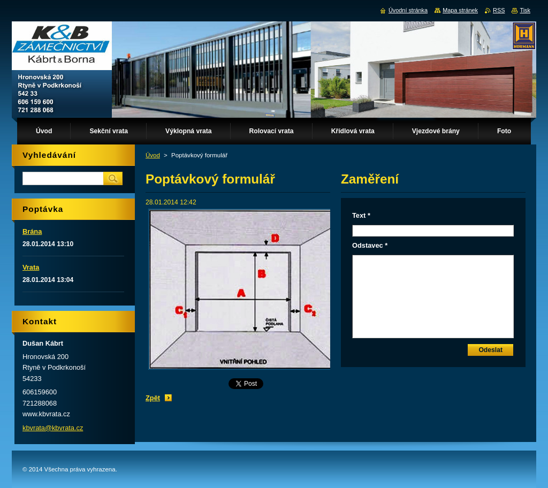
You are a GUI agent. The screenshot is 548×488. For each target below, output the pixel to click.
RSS (499, 10)
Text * (361, 215)
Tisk (525, 10)
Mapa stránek (460, 10)
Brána (32, 231)
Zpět (153, 398)
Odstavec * (369, 245)
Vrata (30, 267)
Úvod (153, 155)
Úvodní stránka (408, 10)
